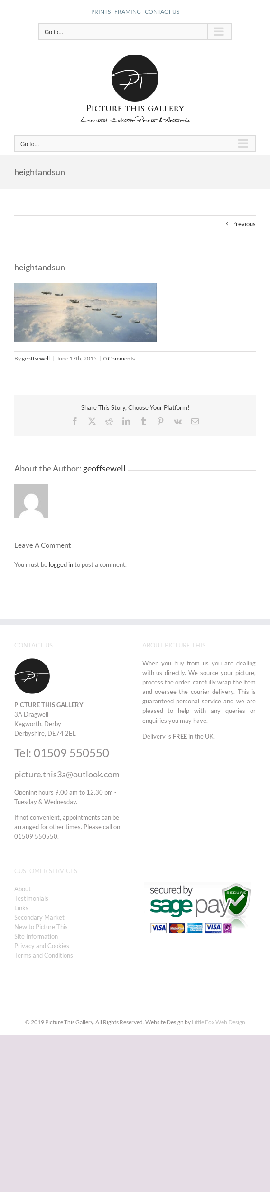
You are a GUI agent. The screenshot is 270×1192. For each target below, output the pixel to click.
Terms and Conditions (43, 955)
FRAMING (127, 11)
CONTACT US (162, 11)
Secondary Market (39, 917)
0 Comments (119, 358)
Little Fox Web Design (218, 1022)
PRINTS (101, 11)
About (22, 889)
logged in (61, 564)
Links (21, 908)
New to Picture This (41, 927)
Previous (244, 224)
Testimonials (31, 898)
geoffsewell (36, 358)
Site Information (36, 936)
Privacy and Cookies (41, 946)
